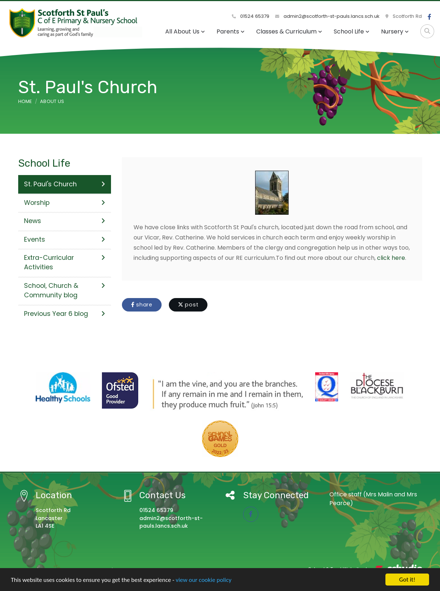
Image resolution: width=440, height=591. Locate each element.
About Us (52, 101)
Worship (64, 202)
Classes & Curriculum (289, 31)
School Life (351, 31)
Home (25, 101)
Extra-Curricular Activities (64, 262)
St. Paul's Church (64, 184)
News (64, 221)
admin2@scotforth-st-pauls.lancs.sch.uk (327, 16)
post (188, 304)
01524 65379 (250, 16)
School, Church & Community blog (64, 290)
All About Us (185, 31)
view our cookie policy (203, 580)
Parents (231, 31)
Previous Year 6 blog (64, 313)
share (141, 304)
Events (64, 239)
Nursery (395, 31)
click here (391, 258)
